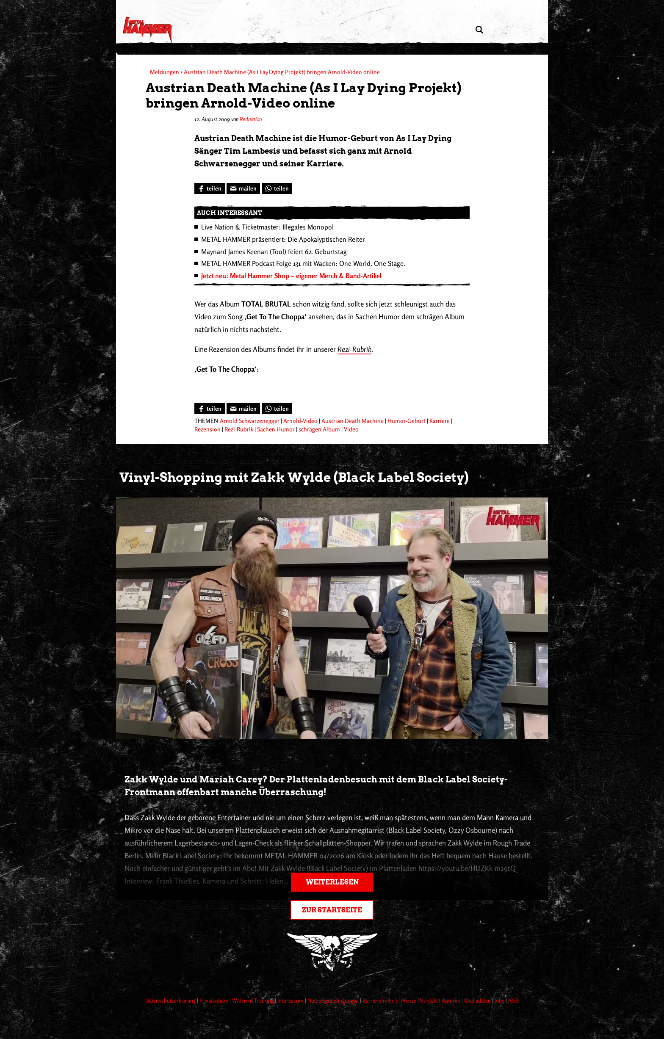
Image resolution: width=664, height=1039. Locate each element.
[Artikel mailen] (243, 188)
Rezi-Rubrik (354, 349)
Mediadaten (478, 1000)
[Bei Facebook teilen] (209, 188)
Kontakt (429, 1000)
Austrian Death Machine (352, 420)
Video (351, 429)
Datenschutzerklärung (171, 1000)
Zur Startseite (332, 910)
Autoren (452, 1000)
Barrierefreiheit (380, 1000)
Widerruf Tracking (253, 1000)
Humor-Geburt (406, 420)
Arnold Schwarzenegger (249, 420)
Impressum (291, 1000)
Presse (409, 1000)
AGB (513, 1000)
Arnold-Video (300, 420)
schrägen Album (319, 429)
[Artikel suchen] (479, 29)
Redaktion (251, 119)
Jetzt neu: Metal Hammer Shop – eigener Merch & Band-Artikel (291, 275)
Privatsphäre (214, 1000)
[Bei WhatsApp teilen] (277, 188)
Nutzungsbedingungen (333, 1000)
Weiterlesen (332, 882)
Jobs (500, 1000)
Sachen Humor (276, 429)
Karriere (439, 420)
